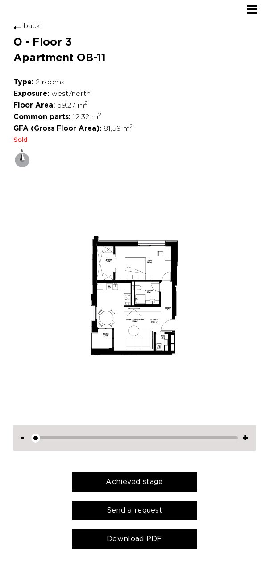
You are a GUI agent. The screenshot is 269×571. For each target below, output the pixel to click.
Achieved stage (134, 481)
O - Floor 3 (42, 42)
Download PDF (134, 538)
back (26, 25)
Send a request (134, 510)
